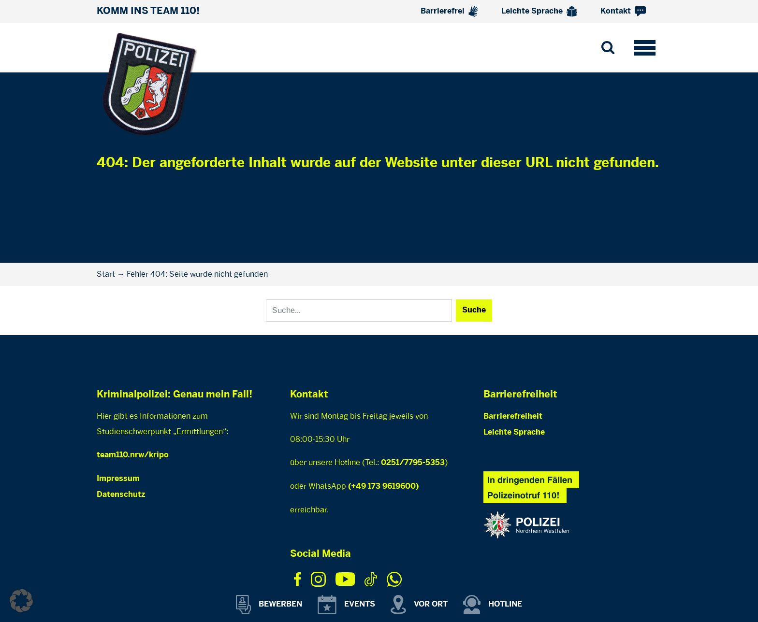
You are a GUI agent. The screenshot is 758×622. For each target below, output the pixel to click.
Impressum (118, 478)
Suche (474, 310)
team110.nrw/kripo (133, 455)
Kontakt (623, 11)
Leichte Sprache (539, 11)
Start (106, 274)
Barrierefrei (449, 11)
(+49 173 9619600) (383, 486)
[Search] (359, 310)
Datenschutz (121, 494)
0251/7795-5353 (413, 462)
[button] (21, 601)
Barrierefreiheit (512, 416)
